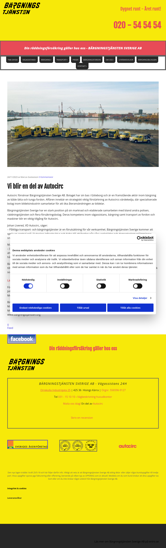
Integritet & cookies (16, 488)
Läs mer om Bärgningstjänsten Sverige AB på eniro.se (126, 541)
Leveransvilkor (126, 60)
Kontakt (81, 66)
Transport (61, 60)
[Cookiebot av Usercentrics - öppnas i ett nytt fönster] (139, 238)
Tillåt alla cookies (130, 307)
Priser (75, 60)
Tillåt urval (83, 307)
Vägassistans (28, 60)
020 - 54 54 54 (137, 25)
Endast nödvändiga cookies (35, 307)
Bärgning (45, 60)
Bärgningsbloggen (147, 60)
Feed (10, 328)
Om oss (109, 60)
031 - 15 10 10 (66, 397)
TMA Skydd (13, 60)
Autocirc (98, 403)
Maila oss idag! (72, 403)
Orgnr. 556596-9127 (113, 390)
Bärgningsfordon (92, 60)
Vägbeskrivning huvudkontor (94, 397)
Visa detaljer (140, 297)
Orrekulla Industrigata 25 (55, 390)
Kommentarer (46, 177)
